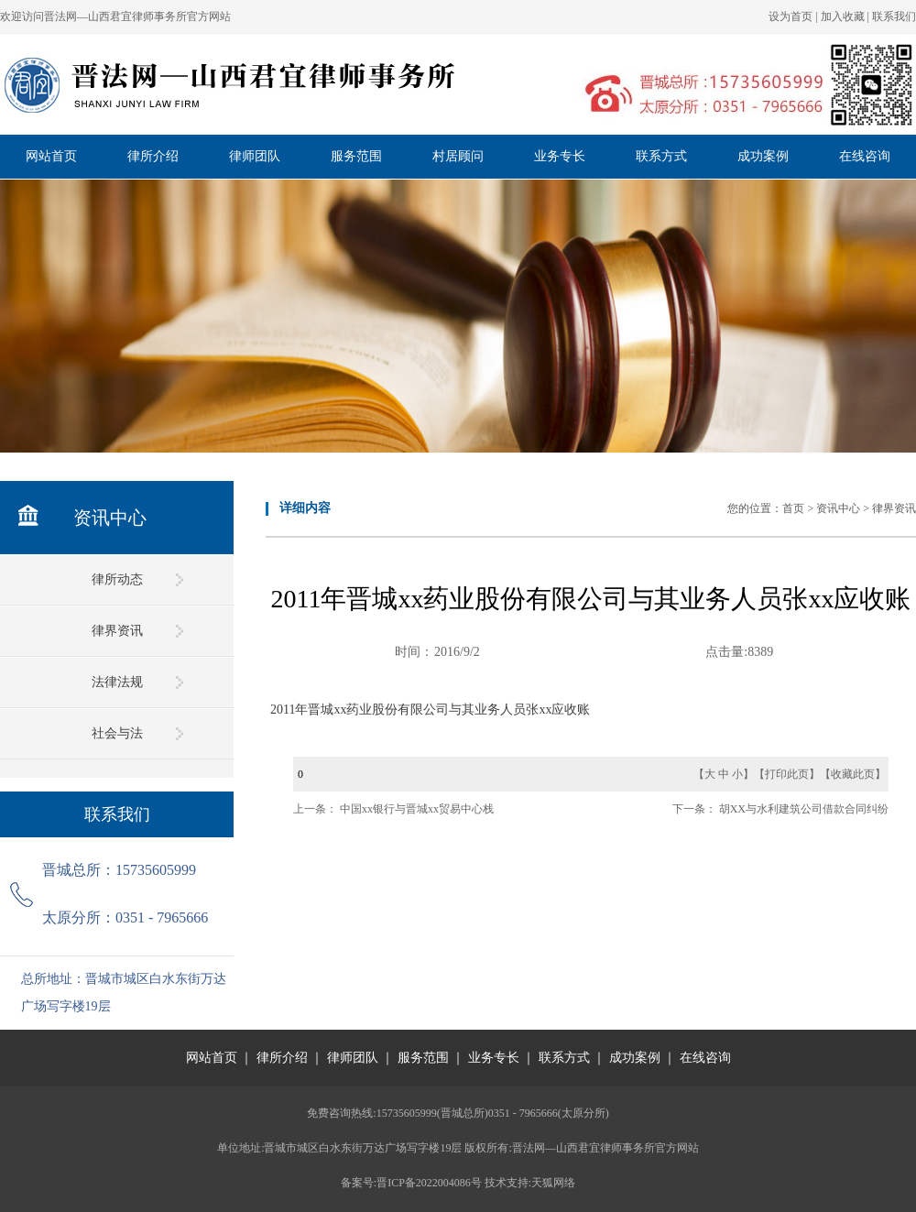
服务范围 (356, 156)
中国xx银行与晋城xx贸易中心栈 (417, 809)
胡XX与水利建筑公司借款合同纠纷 (804, 809)
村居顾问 (458, 156)
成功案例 (763, 156)
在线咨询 (864, 156)
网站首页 (51, 156)
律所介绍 (153, 156)
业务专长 (559, 156)
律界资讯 (117, 631)
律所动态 (117, 579)
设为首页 (790, 16)
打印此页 (787, 774)
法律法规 (117, 682)
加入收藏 (843, 16)
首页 (793, 508)
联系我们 (894, 16)
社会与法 (117, 733)
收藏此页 (853, 774)
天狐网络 (553, 1182)
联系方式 (661, 156)
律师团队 (254, 156)
